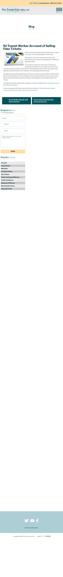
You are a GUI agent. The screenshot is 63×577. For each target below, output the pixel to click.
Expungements (6, 189)
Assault (4, 163)
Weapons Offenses (8, 183)
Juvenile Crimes (6, 171)
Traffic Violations (7, 180)
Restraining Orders (8, 186)
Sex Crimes (5, 174)
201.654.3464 (55, 3)
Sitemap (27, 528)
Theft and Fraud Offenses (10, 177)
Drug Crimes (5, 166)
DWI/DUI (4, 168)
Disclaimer (34, 528)
